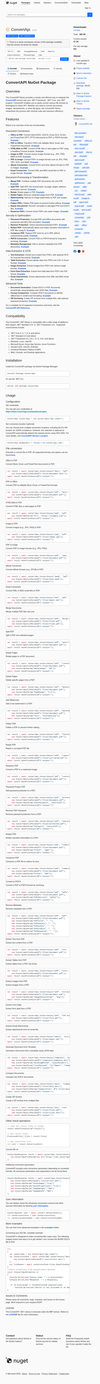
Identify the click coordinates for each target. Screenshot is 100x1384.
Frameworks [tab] (26, 68)
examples (49, 1227)
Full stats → (78, 30)
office (84, 225)
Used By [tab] (58, 68)
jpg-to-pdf (84, 202)
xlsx (84, 221)
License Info (81, 78)
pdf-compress (81, 171)
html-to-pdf (79, 194)
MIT (51, 1312)
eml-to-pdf (86, 210)
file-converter (80, 133)
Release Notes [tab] (27, 74)
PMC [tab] (18, 51)
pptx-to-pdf (79, 160)
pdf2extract (79, 183)
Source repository (83, 73)
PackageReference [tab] (30, 51)
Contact (10, 1335)
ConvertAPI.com (86, 124)
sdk (76, 237)
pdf (88, 218)
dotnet (86, 233)
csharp (78, 233)
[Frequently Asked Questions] (68, 1335)
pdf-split (85, 168)
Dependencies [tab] (43, 68)
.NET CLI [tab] (10, 51)
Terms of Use (34, 1374)
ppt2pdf (78, 164)
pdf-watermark (81, 175)
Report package (83, 109)
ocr (76, 191)
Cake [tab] (40, 55)
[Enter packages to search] (46, 15)
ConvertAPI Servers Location (34, 436)
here (13, 455)
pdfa (85, 187)
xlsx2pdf (83, 156)
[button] (64, 59)
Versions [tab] (12, 74)
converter (79, 229)
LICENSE (13, 1315)
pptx (77, 225)
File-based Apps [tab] (29, 55)
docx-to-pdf (80, 148)
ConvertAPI (11, 100)
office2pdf (84, 145)
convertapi (79, 218)
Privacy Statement (49, 1374)
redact (83, 191)
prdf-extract (80, 179)
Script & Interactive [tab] (13, 55)
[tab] (25, 2)
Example (15, 140)
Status (39, 1335)
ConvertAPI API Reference (18, 308)
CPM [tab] (42, 51)
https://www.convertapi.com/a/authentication (26, 412)
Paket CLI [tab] (51, 51)
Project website (83, 68)
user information (40, 1206)
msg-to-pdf (79, 214)
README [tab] (12, 68)
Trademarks (64, 1374)
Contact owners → (80, 119)
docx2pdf (79, 152)
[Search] (89, 15)
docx (77, 221)
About (24, 1374)
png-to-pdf (79, 206)
